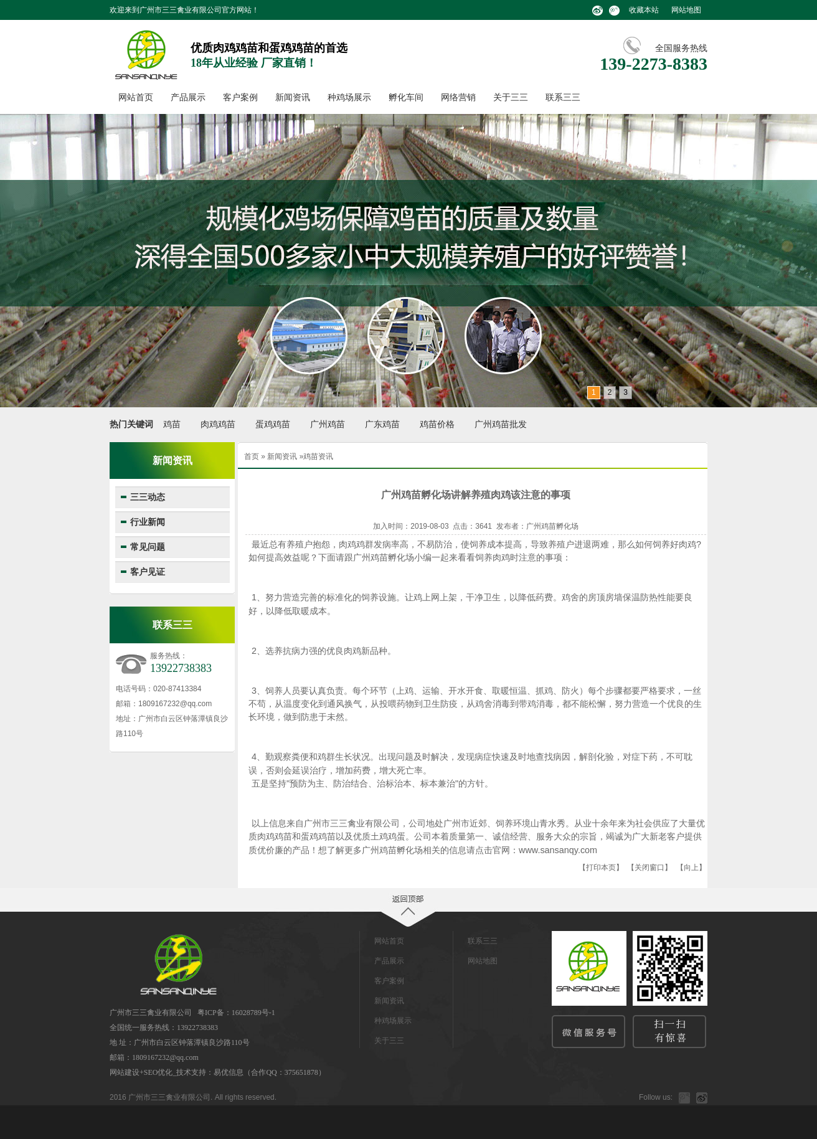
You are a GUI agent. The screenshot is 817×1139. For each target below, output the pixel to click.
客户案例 (240, 97)
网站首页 (135, 97)
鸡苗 (172, 424)
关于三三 (510, 97)
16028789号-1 (253, 1012)
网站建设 (124, 1072)
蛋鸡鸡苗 (272, 424)
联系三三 (562, 97)
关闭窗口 (649, 867)
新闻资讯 (292, 97)
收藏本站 (644, 10)
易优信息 (228, 1072)
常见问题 (147, 547)
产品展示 (188, 97)
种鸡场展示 (349, 97)
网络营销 (458, 97)
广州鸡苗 (327, 424)
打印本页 (601, 867)
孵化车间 (406, 97)
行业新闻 (147, 522)
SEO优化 (158, 1072)
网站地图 (686, 10)
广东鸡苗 (382, 424)
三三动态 (147, 497)
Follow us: (656, 1097)
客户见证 (147, 572)
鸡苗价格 (437, 424)
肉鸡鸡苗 (218, 424)
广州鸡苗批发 (501, 424)
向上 (691, 867)
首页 (251, 456)
